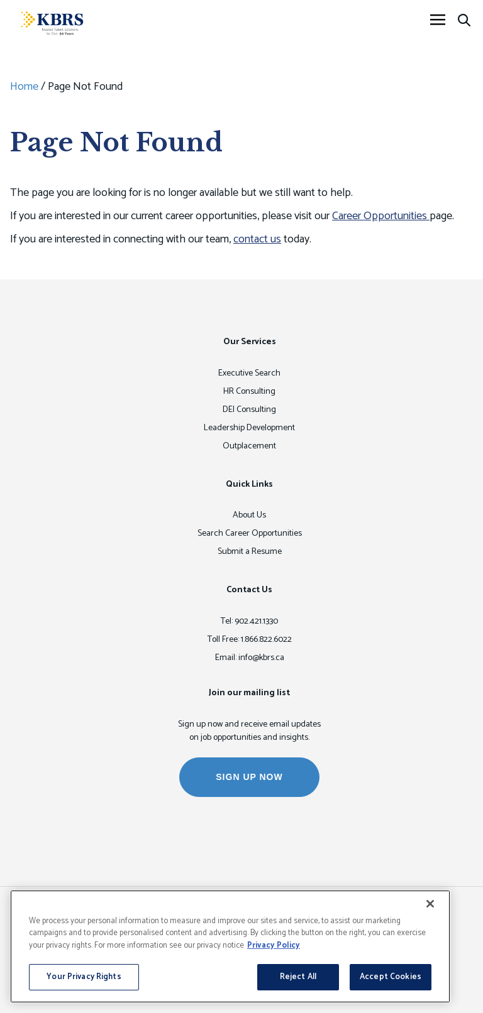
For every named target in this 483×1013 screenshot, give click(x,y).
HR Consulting (249, 391)
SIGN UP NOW (249, 777)
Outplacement (249, 446)
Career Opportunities (381, 216)
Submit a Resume (250, 551)
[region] (230, 946)
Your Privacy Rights (84, 976)
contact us (257, 239)
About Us (249, 515)
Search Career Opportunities (249, 533)
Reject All (298, 976)
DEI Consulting (249, 410)
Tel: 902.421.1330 (249, 621)
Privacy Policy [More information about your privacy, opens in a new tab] (273, 945)
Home (24, 86)
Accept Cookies (390, 976)
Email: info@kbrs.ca (249, 658)
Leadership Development (249, 428)
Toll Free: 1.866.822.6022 (250, 639)
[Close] (430, 904)
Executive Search (249, 373)
